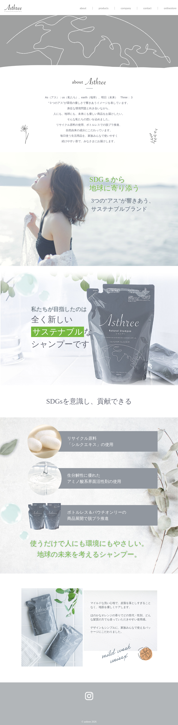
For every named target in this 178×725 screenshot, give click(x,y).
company (126, 8)
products (104, 8)
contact (147, 8)
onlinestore (170, 8)
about (83, 8)
